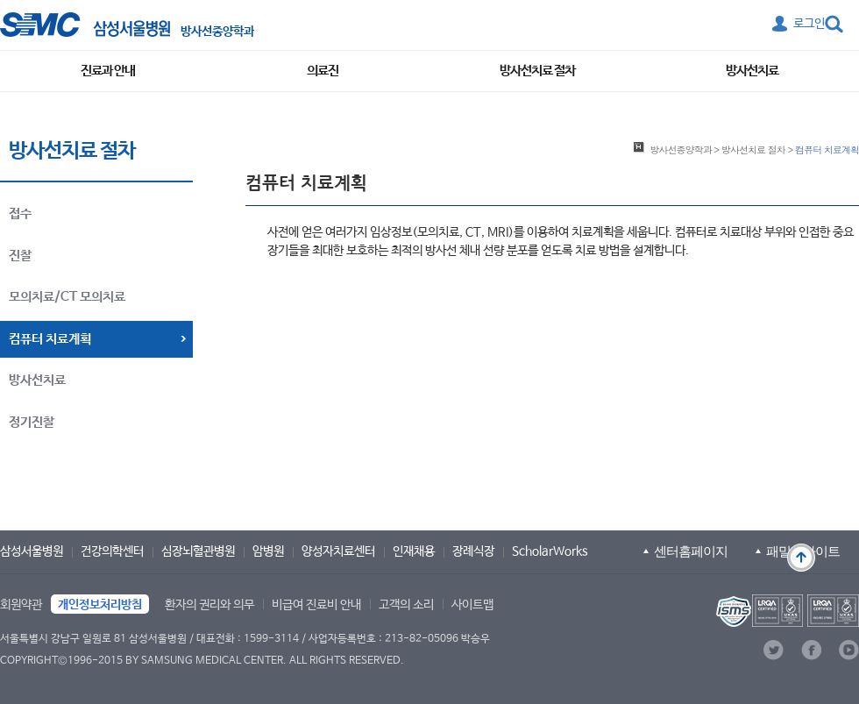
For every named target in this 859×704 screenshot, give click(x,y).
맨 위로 (801, 558)
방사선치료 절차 (537, 70)
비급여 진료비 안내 (316, 605)
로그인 (809, 24)
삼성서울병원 (31, 551)
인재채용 (414, 551)
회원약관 (21, 605)
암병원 (268, 551)
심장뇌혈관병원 (198, 551)
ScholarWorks (550, 551)
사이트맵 (472, 605)
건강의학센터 (112, 551)
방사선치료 (752, 70)
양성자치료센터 (338, 551)
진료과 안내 (108, 70)
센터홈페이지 (691, 551)
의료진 (322, 70)
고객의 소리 (406, 605)
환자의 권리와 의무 (209, 605)
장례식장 (473, 551)
